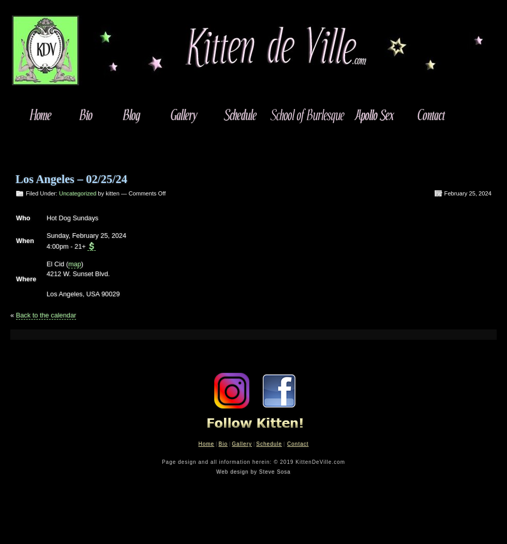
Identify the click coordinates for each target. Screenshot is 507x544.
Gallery (242, 444)
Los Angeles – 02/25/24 (71, 179)
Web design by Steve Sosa (253, 472)
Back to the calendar (46, 315)
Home (206, 444)
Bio (222, 444)
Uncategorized (77, 193)
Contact (297, 444)
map (74, 264)
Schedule (269, 444)
